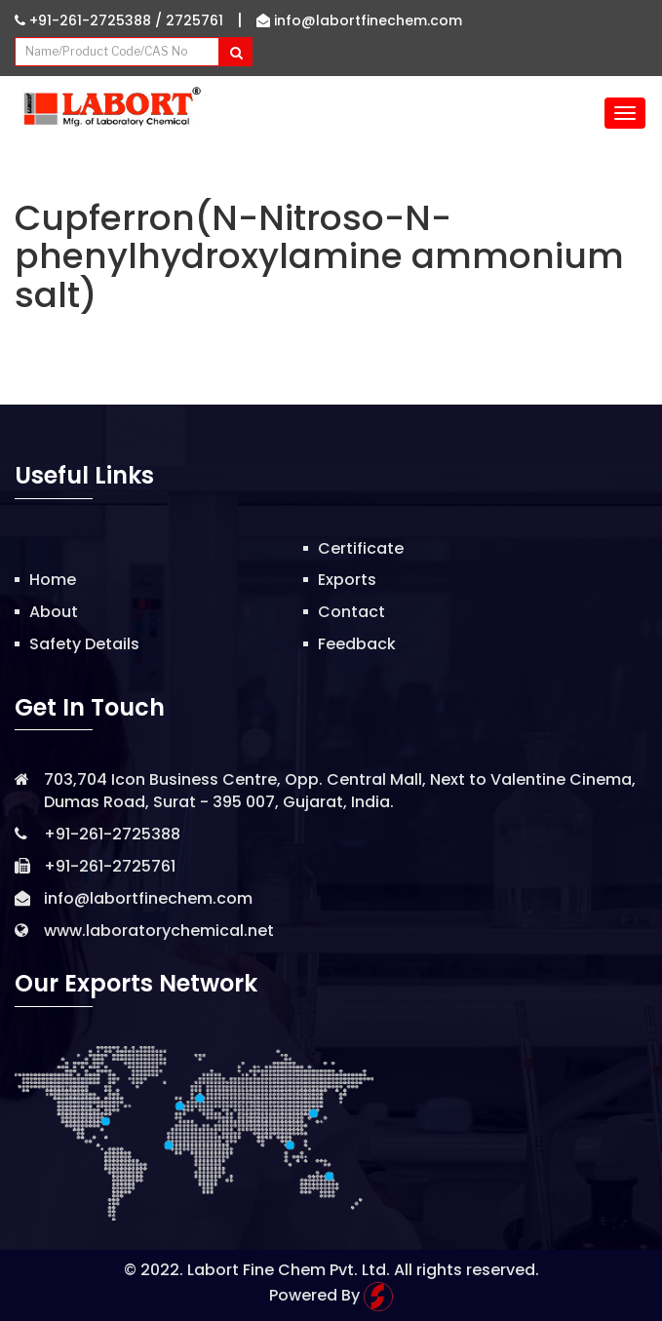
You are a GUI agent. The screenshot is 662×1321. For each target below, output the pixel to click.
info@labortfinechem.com (359, 20)
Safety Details (84, 644)
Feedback (357, 644)
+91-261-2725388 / (90, 20)
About (53, 612)
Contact (351, 612)
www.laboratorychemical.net (159, 930)
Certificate (361, 548)
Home (52, 579)
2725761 (194, 20)
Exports (347, 579)
